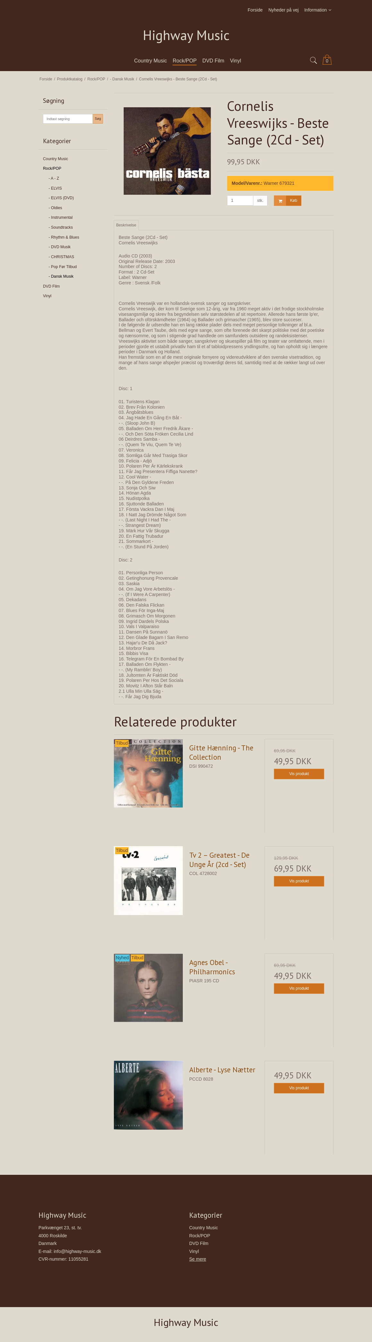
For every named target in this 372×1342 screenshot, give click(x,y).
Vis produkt (299, 774)
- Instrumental (61, 217)
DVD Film (51, 286)
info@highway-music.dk (77, 1251)
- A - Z (54, 178)
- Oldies (55, 208)
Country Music (55, 159)
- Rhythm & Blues (64, 237)
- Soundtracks (61, 227)
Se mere (197, 1259)
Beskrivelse (126, 225)
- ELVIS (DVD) (61, 198)
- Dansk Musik (61, 276)
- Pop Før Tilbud (63, 267)
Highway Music (186, 35)
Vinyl (47, 296)
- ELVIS (55, 188)
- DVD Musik (60, 247)
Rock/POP (52, 168)
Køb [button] (285, 201)
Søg (98, 118)
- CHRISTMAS (61, 257)
